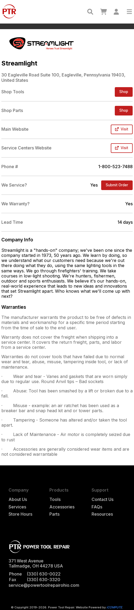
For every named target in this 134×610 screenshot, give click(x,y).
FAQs (97, 506)
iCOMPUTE (114, 607)
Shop (123, 92)
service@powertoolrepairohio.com (44, 585)
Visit (121, 129)
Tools (55, 499)
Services (17, 506)
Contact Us (102, 499)
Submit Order (117, 185)
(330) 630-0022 (44, 574)
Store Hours (20, 514)
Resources (102, 514)
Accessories (61, 506)
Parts (54, 514)
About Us (18, 499)
